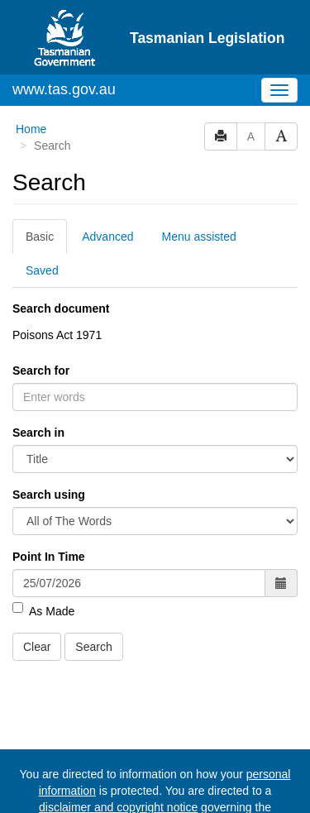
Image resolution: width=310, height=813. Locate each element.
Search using (48, 494)
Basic (40, 236)
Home (31, 129)
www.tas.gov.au (64, 89)
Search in (38, 432)
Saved (42, 270)
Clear (36, 646)
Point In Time (48, 556)
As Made (43, 610)
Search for (40, 370)
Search (93, 646)
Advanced (107, 236)
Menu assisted (199, 236)
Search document (60, 308)
